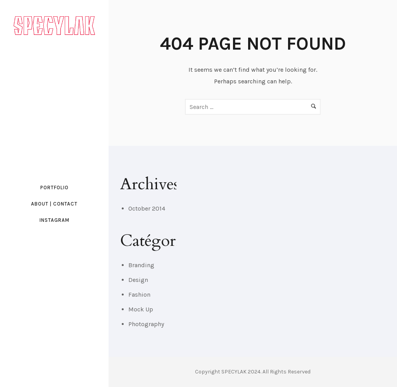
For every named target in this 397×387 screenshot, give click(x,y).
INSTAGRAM (54, 220)
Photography (146, 324)
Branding (141, 265)
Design (138, 279)
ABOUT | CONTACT (54, 204)
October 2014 (146, 208)
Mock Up (140, 309)
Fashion (139, 294)
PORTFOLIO (54, 187)
